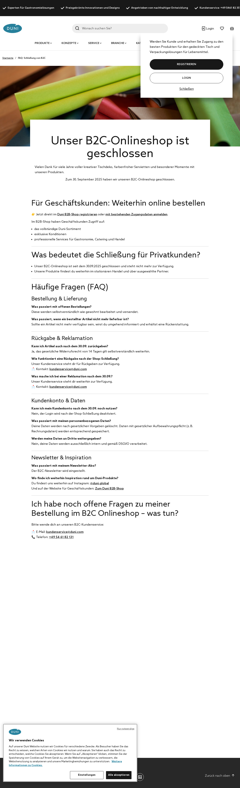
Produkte (42, 43)
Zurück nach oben (220, 776)
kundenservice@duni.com (68, 369)
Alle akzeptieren (118, 775)
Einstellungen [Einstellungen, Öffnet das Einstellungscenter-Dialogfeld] (87, 775)
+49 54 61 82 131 (61, 537)
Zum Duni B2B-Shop (109, 488)
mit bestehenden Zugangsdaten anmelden (136, 214)
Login (186, 78)
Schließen (186, 89)
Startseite (7, 58)
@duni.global (99, 483)
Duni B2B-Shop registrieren (77, 214)
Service (93, 43)
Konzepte (69, 43)
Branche (117, 43)
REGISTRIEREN (186, 64)
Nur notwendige (125, 729)
